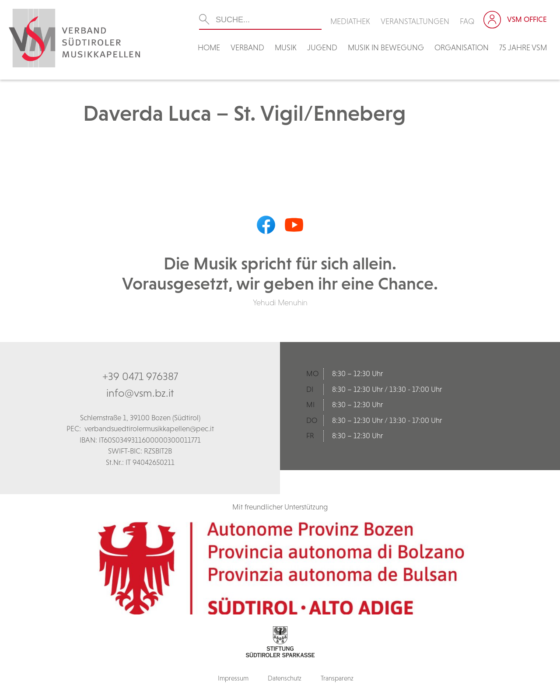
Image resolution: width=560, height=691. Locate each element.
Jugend (322, 47)
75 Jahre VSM (523, 47)
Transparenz (337, 678)
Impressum (233, 678)
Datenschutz (284, 678)
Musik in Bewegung (386, 47)
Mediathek (350, 21)
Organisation (461, 47)
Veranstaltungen (415, 21)
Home (209, 47)
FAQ (467, 21)
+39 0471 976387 (140, 376)
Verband (247, 47)
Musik (286, 47)
